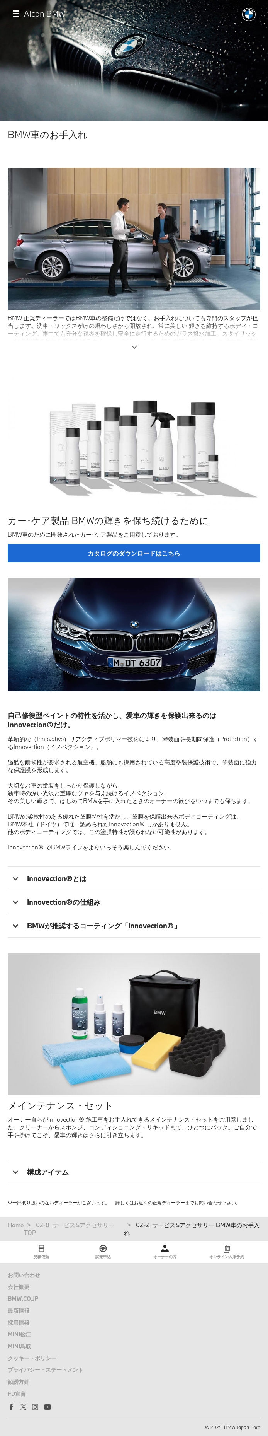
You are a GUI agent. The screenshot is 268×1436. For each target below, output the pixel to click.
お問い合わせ (24, 1275)
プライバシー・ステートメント (45, 1369)
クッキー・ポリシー (32, 1358)
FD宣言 (17, 1393)
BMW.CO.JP (23, 1298)
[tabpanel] (134, 634)
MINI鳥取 (19, 1346)
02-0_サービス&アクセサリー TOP (69, 1228)
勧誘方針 (18, 1381)
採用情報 (18, 1322)
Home (16, 1225)
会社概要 (18, 1287)
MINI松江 (19, 1334)
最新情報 (18, 1310)
